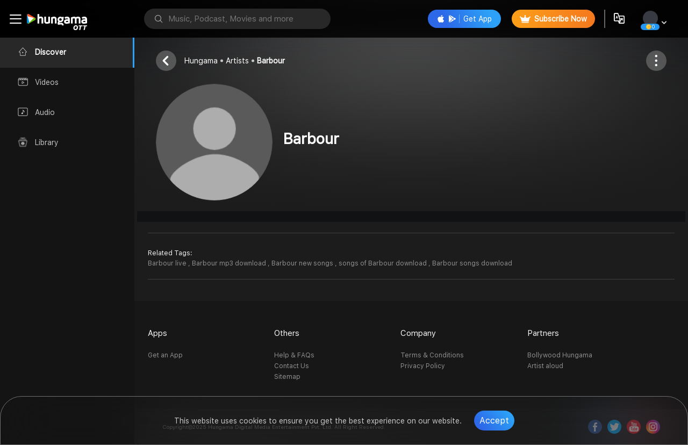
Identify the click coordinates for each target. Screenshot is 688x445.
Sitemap (287, 377)
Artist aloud (545, 366)
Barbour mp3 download (230, 263)
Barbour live (168, 263)
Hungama (201, 60)
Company (418, 333)
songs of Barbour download (383, 263)
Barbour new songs (303, 263)
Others (286, 333)
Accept (494, 420)
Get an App (165, 355)
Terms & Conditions (432, 355)
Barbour (271, 60)
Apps (157, 333)
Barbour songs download (472, 263)
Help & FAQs (294, 355)
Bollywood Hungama (559, 355)
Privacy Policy (422, 366)
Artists (237, 60)
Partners (543, 333)
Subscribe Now (553, 18)
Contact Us (291, 366)
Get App (464, 19)
